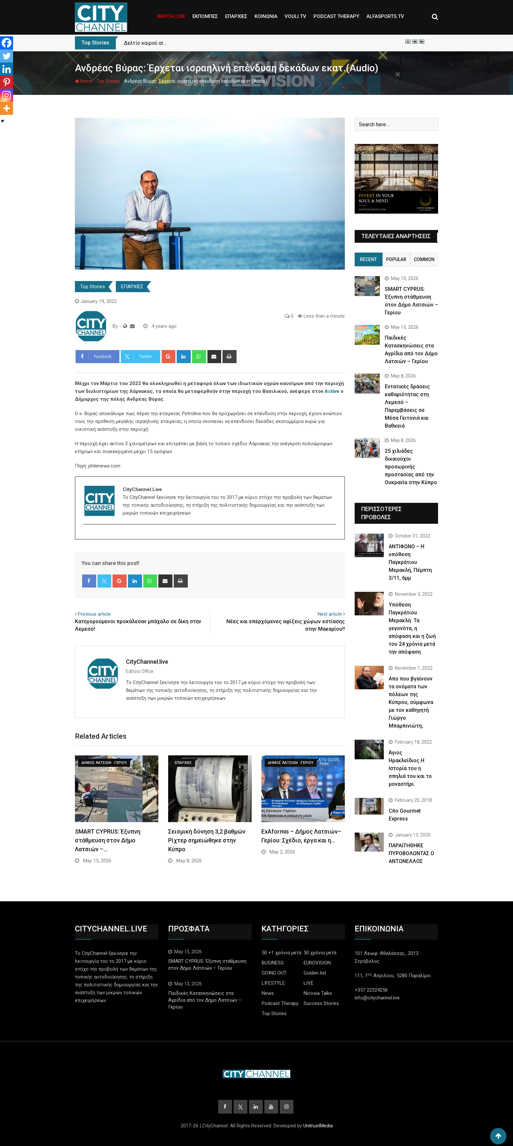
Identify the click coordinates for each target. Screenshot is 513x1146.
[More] (6, 108)
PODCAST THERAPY (336, 16)
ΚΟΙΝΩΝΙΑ (266, 16)
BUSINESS (273, 963)
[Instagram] (6, 95)
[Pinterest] (6, 82)
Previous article (94, 614)
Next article (330, 614)
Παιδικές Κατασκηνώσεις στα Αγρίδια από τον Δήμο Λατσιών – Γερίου (204, 1000)
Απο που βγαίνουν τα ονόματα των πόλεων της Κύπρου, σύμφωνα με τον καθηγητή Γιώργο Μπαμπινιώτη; (411, 702)
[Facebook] (6, 42)
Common (424, 259)
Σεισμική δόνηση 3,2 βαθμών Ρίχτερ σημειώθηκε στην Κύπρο (206, 840)
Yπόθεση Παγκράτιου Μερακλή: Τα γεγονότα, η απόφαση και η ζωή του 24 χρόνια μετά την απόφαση (412, 628)
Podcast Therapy (280, 1003)
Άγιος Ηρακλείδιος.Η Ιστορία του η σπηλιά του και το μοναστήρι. (410, 768)
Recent (368, 259)
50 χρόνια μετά (320, 953)
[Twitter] (6, 55)
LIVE (308, 983)
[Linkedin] (6, 69)
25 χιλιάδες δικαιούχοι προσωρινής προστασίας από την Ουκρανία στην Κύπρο (411, 466)
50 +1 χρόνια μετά (281, 953)
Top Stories (108, 81)
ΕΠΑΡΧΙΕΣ (236, 16)
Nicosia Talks (318, 993)
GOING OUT (274, 973)
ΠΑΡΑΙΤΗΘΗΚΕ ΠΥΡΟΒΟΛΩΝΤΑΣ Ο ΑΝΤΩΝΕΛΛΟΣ (411, 853)
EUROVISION (317, 963)
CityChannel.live (147, 661)
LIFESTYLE (273, 983)
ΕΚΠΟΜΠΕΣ (205, 16)
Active (332, 391)
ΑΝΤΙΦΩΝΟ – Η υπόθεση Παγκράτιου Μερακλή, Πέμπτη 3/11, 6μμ (410, 562)
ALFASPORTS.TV (385, 16)
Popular (396, 259)
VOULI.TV (295, 16)
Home (84, 81)
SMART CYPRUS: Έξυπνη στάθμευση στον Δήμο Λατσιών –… (107, 840)
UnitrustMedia (318, 1126)
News (268, 993)
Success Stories (321, 1003)
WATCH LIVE (171, 16)
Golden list (315, 973)
